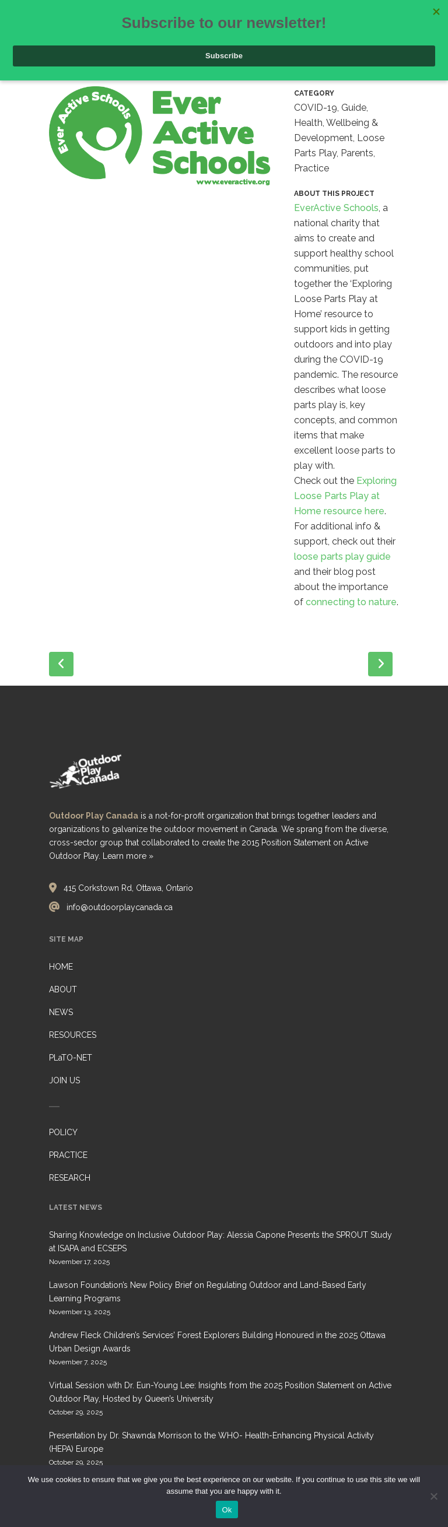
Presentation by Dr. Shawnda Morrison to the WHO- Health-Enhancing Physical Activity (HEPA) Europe (211, 1442)
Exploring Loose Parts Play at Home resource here (345, 496)
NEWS (61, 1012)
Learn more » (128, 856)
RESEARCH (69, 1177)
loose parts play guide (342, 556)
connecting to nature (351, 602)
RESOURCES (72, 1035)
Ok (227, 1509)
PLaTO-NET (70, 1057)
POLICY (63, 1132)
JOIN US (64, 1080)
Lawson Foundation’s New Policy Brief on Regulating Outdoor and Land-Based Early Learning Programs (207, 1291)
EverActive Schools (336, 207)
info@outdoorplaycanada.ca (119, 907)
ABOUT (63, 989)
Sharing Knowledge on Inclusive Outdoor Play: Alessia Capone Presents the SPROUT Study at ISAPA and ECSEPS (220, 1241)
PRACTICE (68, 1155)
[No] (433, 1496)
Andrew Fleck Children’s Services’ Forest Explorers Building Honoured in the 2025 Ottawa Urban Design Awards (217, 1342)
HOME (61, 966)
